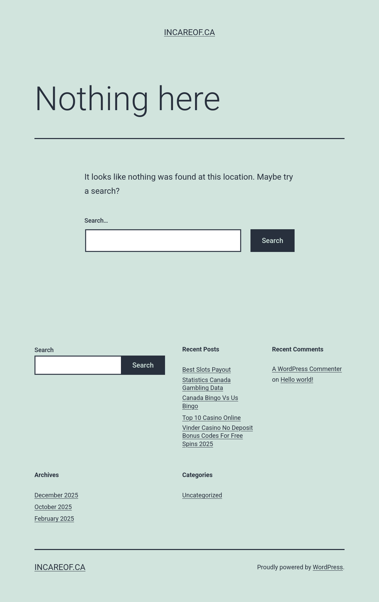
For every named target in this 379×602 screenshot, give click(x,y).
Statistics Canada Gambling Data (206, 383)
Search (44, 349)
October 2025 (53, 506)
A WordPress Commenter (307, 368)
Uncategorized (202, 495)
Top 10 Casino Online (211, 417)
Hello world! (296, 379)
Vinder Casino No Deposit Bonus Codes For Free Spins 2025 (217, 435)
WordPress (328, 567)
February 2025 (54, 518)
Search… (96, 220)
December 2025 (56, 495)
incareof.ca (189, 32)
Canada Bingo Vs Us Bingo (210, 401)
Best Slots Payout (206, 369)
